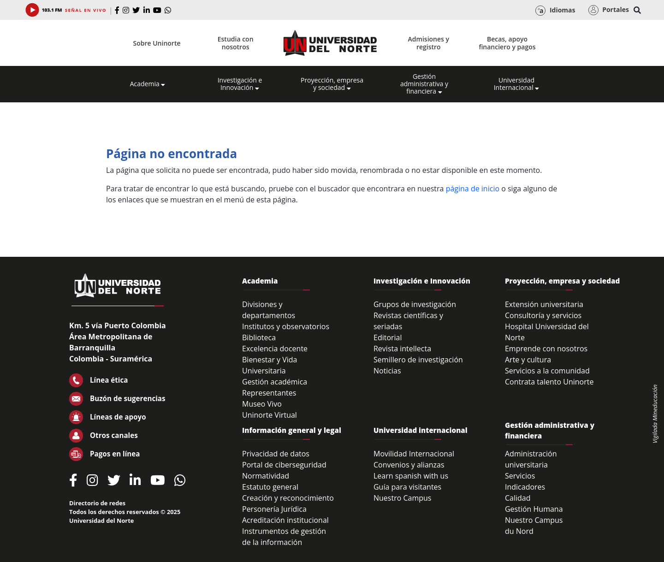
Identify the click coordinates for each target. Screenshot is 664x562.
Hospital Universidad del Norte (547, 332)
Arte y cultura (528, 360)
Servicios (520, 476)
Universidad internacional (421, 430)
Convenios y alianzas (409, 465)
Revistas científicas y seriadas (408, 320)
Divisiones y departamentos (268, 309)
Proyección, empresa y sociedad (332, 84)
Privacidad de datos (275, 454)
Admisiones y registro (428, 43)
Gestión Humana (534, 509)
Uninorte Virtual (269, 415)
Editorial (388, 337)
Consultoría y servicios (543, 315)
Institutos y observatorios (285, 326)
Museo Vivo (262, 404)
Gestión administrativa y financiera (424, 84)
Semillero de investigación (418, 360)
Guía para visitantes (407, 487)
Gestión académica (274, 382)
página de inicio (472, 188)
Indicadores (525, 487)
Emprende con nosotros (546, 348)
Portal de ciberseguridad (284, 465)
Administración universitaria (531, 459)
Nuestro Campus (403, 498)
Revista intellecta (402, 348)
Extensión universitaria (544, 304)
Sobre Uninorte (157, 43)
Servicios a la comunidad (547, 371)
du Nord (519, 531)
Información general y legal (291, 430)
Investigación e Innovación (240, 84)
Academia (148, 84)
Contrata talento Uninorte (549, 382)
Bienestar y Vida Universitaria (269, 365)
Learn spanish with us (411, 476)
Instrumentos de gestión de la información (284, 536)
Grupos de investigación (415, 304)
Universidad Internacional (517, 84)
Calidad (518, 498)
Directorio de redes (97, 503)
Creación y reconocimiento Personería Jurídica (288, 503)
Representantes (269, 393)
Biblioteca (259, 337)
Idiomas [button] (555, 11)
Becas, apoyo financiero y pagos (507, 43)
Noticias (387, 371)
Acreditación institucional (285, 520)
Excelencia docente (275, 348)
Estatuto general (270, 487)
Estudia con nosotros (236, 43)
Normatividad (265, 476)
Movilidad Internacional (414, 454)
